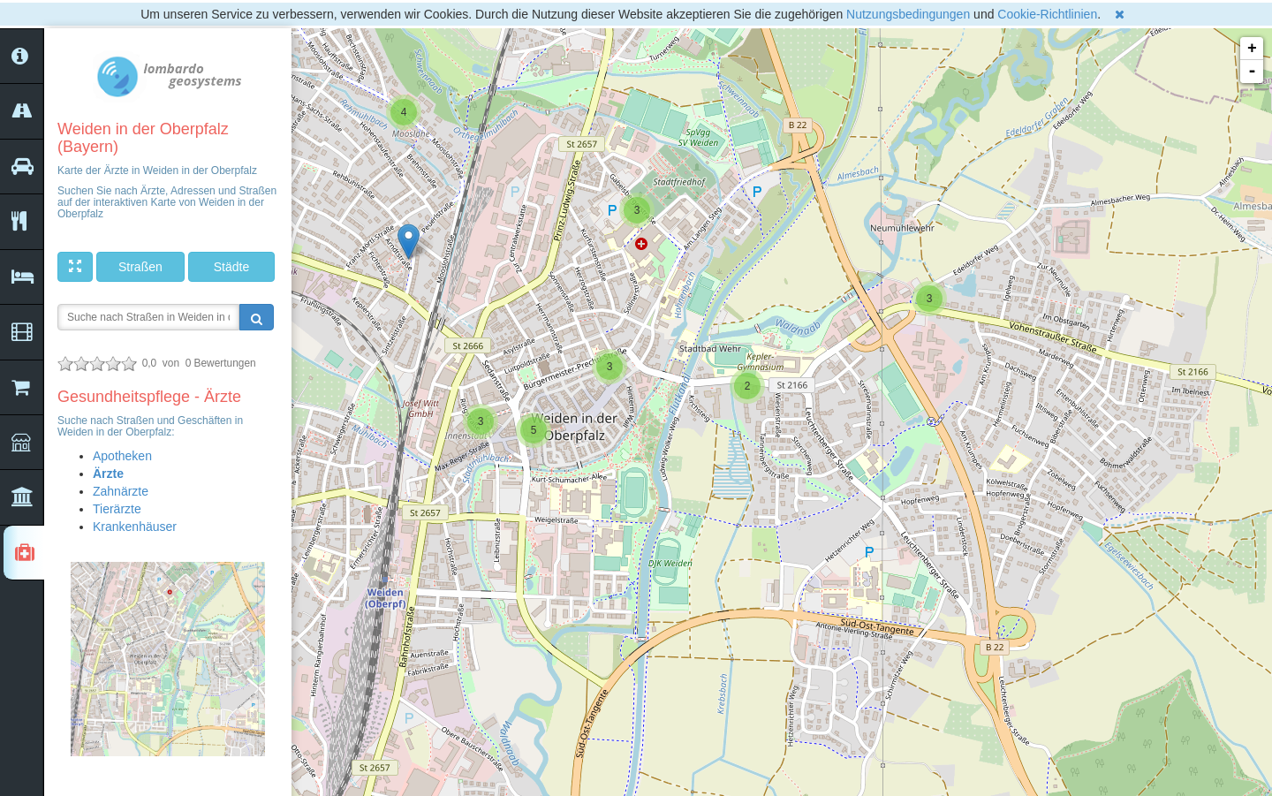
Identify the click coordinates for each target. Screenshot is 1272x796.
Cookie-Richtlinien (1047, 14)
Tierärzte (117, 509)
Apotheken (122, 456)
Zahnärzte (120, 491)
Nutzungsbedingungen (908, 14)
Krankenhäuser (135, 526)
